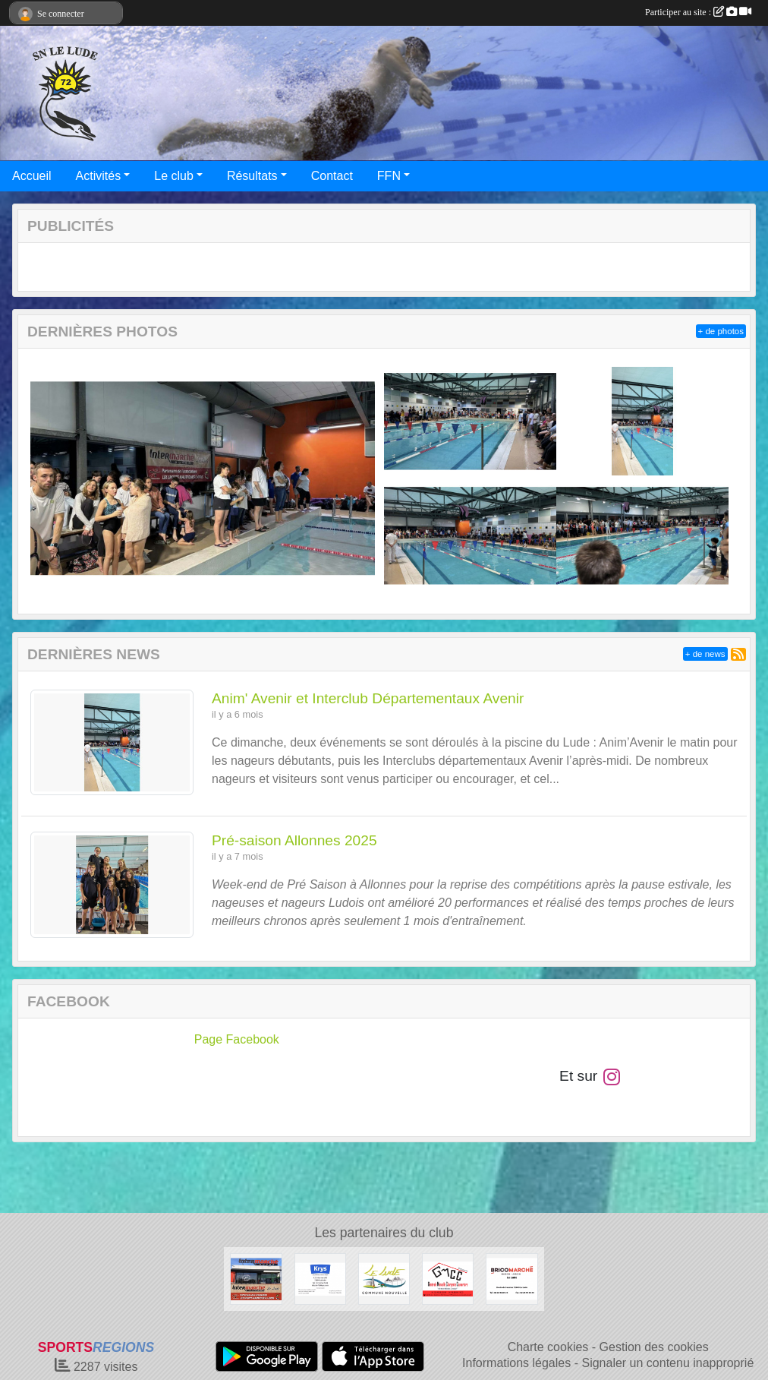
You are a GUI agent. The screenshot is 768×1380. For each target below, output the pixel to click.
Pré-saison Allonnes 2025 (294, 840)
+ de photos (721, 331)
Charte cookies (548, 1347)
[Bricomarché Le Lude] (511, 1278)
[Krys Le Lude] (320, 1278)
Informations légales (516, 1362)
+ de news (705, 653)
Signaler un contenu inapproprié (667, 1362)
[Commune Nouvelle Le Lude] (384, 1278)
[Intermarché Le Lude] (256, 1278)
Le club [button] (174, 175)
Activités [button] (98, 175)
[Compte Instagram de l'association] (612, 1076)
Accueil (32, 175)
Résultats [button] (252, 175)
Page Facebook (236, 1039)
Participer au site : (698, 12)
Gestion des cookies (654, 1347)
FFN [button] (389, 175)
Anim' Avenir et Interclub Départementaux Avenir (368, 698)
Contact (332, 175)
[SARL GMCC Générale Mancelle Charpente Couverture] (448, 1278)
